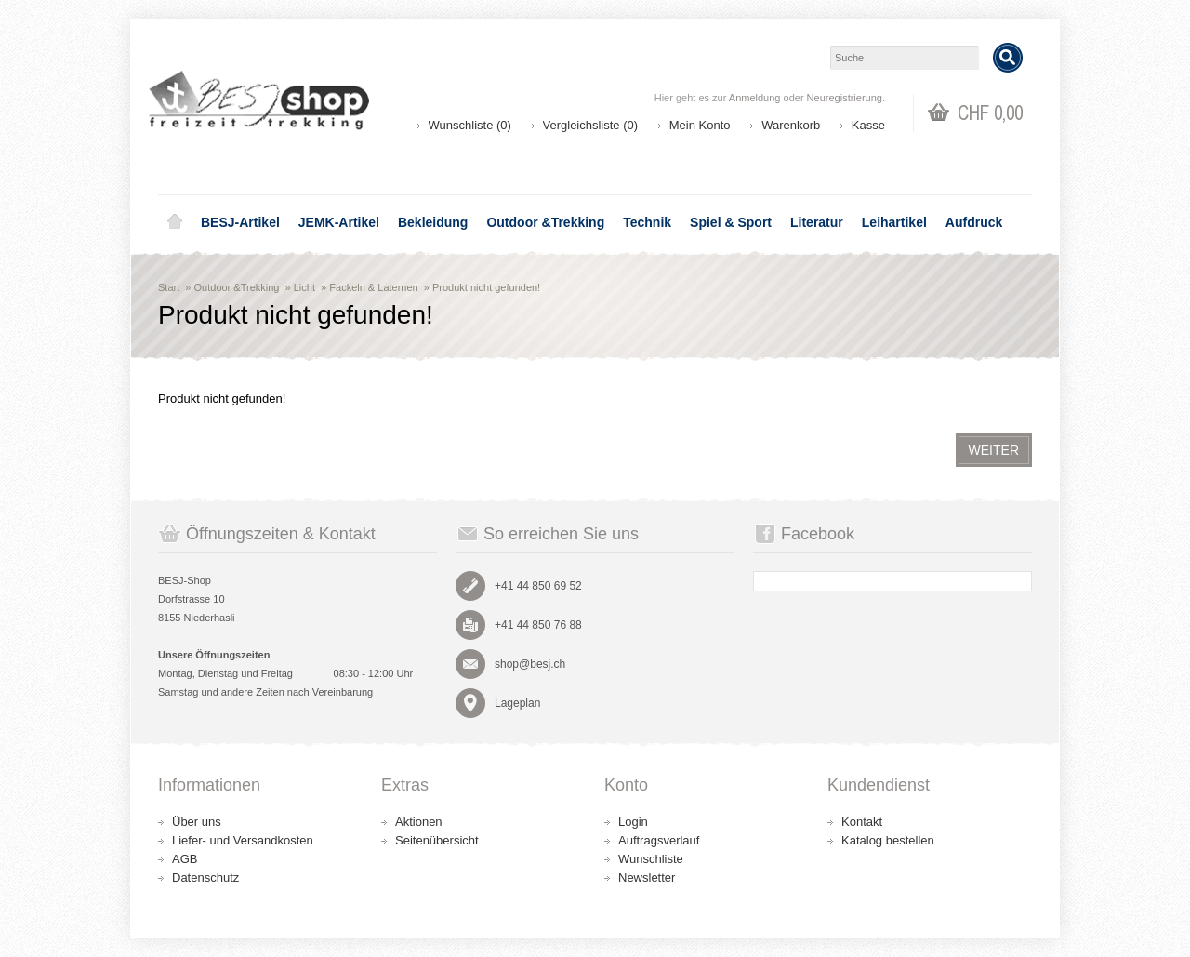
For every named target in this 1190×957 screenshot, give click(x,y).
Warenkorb (790, 125)
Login (633, 822)
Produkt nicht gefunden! (486, 287)
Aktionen (419, 822)
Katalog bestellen (887, 840)
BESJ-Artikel (240, 222)
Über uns (196, 822)
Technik (647, 222)
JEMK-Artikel (338, 222)
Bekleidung (433, 222)
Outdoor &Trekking (545, 222)
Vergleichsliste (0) (591, 125)
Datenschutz (205, 877)
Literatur (816, 222)
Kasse (868, 125)
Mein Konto (700, 125)
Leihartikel (894, 222)
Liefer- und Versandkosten (242, 840)
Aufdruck (973, 222)
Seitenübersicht (437, 840)
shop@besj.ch (530, 664)
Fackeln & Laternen (373, 287)
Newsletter (646, 877)
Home (175, 222)
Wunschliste (650, 859)
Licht (304, 287)
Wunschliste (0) (470, 125)
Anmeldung (755, 97)
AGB (184, 859)
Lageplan (517, 703)
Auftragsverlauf (658, 840)
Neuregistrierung (844, 97)
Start (168, 287)
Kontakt (861, 822)
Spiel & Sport (731, 222)
